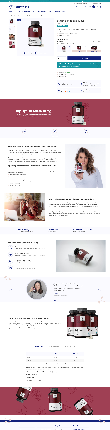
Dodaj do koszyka (84, 58)
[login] (97, 7)
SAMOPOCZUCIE (12, 11)
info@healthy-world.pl (95, 3)
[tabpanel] (55, 365)
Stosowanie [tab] (54, 346)
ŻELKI (50, 11)
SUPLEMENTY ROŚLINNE (60, 11)
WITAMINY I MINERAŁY (24, 11)
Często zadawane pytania (80, 3)
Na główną (11, 16)
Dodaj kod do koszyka (92, 1)
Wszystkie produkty (19, 16)
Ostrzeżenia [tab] (70, 346)
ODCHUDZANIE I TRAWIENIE (39, 11)
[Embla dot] (54, 300)
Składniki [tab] (39, 346)
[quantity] (61, 58)
